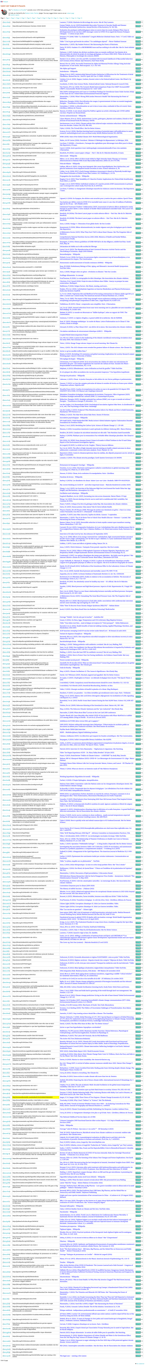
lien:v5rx (6, 1191)
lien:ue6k (6, 948)
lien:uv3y (6, 732)
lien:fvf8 (6, 246)
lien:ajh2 (6, 1093)
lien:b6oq (6, 982)
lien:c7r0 (6, 693)
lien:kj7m (6, 379)
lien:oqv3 (6, 1356)
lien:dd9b (6, 458)
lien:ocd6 (6, 454)
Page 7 (34, 18)
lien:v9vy (6, 945)
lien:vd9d (6, 587)
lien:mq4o (6, 359)
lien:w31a (6, 224)
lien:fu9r (6, 574)
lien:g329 (6, 203)
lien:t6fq (6, 38)
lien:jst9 (6, 327)
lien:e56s (6, 32)
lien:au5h (6, 140)
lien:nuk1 (6, 1341)
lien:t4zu (6, 254)
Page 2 (8, 18)
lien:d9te (6, 209)
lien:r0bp (6, 833)
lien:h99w (6, 1277)
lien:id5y (6, 933)
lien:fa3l (6, 445)
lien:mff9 (6, 1177)
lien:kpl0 (6, 1221)
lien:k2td (6, 1206)
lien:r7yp (6, 1187)
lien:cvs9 (6, 41)
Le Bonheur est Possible (19, 10)
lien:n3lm (6, 167)
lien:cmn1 (6, 567)
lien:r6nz (6, 892)
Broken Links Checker (32, 13)
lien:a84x (6, 75)
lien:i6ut (6, 675)
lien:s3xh (6, 335)
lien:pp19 (6, 461)
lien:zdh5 (6, 1250)
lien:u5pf (6, 214)
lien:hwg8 (6, 1055)
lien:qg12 (6, 620)
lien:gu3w (6, 900)
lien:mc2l (6, 88)
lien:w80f (6, 889)
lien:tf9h (6, 425)
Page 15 (79, 18)
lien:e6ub (6, 493)
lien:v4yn (6, 848)
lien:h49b (6, 1315)
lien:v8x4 (6, 22)
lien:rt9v (6, 465)
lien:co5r (6, 971)
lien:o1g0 (6, 185)
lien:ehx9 (6, 364)
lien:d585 (6, 877)
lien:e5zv (6, 400)
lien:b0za (6, 712)
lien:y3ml (6, 1113)
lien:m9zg (6, 198)
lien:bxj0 (6, 627)
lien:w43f (6, 278)
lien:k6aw (6, 48)
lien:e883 (6, 1310)
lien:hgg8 (6, 562)
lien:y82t (6, 744)
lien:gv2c (6, 160)
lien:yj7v (6, 489)
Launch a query (14, 15)
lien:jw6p (6, 194)
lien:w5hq (6, 1226)
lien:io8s (6, 896)
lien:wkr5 (6, 322)
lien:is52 (6, 686)
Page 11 (56, 18)
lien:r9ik (6, 937)
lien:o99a (6, 376)
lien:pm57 (6, 1064)
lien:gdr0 (6, 1121)
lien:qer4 (6, 263)
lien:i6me (6, 71)
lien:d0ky (6, 1086)
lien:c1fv (6, 395)
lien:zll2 (6, 1073)
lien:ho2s (6, 153)
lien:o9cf (6, 1005)
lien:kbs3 (6, 351)
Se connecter (140, 1363)
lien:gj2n (6, 1036)
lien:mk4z (6, 68)
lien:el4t (6, 978)
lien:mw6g (7, 1158)
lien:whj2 (6, 116)
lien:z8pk (6, 729)
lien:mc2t (6, 609)
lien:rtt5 (6, 1201)
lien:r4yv (6, 449)
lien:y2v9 (6, 415)
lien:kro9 (6, 623)
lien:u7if (6, 683)
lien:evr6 (6, 1262)
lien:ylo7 (6, 764)
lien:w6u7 (6, 903)
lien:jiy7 (6, 390)
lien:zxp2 (6, 1196)
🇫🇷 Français (4, 1)
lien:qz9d (6, 602)
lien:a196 (6, 1254)
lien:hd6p (6, 1319)
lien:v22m (6, 1145)
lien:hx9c (6, 258)
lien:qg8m (6, 1332)
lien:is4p (6, 701)
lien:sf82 (6, 282)
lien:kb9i (6, 991)
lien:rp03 (6, 485)
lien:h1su (6, 810)
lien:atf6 (6, 1125)
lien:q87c (6, 873)
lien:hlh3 (6, 372)
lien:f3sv (6, 368)
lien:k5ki (6, 1009)
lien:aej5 (6, 773)
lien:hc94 (6, 384)
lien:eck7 (6, 132)
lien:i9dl (6, 671)
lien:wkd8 (6, 556)
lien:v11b (6, 1076)
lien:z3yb (6, 308)
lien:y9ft (6, 968)
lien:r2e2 (6, 219)
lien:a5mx (6, 267)
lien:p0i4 (6, 1097)
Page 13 (68, 18)
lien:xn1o (6, 238)
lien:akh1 (6, 469)
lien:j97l (6, 582)
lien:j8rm (6, 1346)
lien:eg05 (6, 1081)
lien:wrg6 (6, 1019)
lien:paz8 (6, 250)
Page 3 (13, 18)
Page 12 (62, 18)
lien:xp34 (6, 927)
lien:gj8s (6, 637)
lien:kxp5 (6, 785)
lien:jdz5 (6, 909)
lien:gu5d (6, 578)
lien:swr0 (6, 861)
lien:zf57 (6, 286)
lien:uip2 (6, 272)
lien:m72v (6, 313)
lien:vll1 (6, 1299)
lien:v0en (6, 299)
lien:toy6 (6, 865)
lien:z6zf (6, 1042)
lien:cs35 (6, 433)
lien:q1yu (6, 886)
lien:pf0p (6, 1352)
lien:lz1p (6, 1209)
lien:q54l (6, 480)
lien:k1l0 (6, 821)
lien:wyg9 (6, 1047)
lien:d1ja (6, 523)
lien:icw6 (6, 534)
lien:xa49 (6, 190)
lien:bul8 (6, 780)
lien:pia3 (6, 987)
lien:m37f (6, 996)
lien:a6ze (6, 805)
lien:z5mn (6, 825)
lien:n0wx (6, 857)
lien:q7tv (6, 617)
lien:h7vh (6, 942)
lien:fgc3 (6, 1154)
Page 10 (50, 18)
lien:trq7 (6, 705)
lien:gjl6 (6, 852)
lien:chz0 (6, 1280)
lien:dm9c (6, 304)
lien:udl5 (6, 507)
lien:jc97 (6, 331)
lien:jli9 (5, 660)
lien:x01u (6, 149)
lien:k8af (6, 1013)
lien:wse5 (6, 1293)
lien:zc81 (6, 496)
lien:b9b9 (6, 1129)
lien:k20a (6, 228)
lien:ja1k (6, 1105)
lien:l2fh (6, 1100)
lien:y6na (6, 648)
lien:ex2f (6, 964)
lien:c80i (6, 652)
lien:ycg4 (6, 137)
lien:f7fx (6, 1324)
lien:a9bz (6, 26)
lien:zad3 (6, 975)
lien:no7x (6, 504)
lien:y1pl (6, 1027)
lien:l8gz (6, 656)
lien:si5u (6, 631)
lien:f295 (6, 923)
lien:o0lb (6, 1284)
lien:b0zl (6, 1163)
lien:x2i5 (6, 634)
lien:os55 (6, 1229)
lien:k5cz (6, 543)
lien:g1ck (6, 641)
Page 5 (24, 18)
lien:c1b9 (6, 752)
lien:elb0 (6, 954)
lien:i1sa (6, 1138)
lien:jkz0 (6, 411)
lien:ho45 (6, 355)
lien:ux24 (6, 721)
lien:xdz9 (6, 749)
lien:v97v (6, 243)
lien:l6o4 (6, 1032)
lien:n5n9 (6, 716)
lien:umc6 (6, 829)
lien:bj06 (6, 1142)
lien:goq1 (6, 163)
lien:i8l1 (6, 951)
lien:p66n (6, 918)
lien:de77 (6, 518)
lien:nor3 (6, 180)
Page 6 (29, 18)
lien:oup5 (6, 882)
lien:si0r (6, 511)
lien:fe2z (6, 295)
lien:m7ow (7, 644)
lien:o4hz (6, 233)
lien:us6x (6, 1149)
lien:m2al (6, 679)
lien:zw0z (6, 795)
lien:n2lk (6, 1245)
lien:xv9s (6, 913)
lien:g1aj (6, 664)
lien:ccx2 (6, 421)
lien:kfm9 (6, 592)
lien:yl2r (6, 769)
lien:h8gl (6, 844)
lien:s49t (6, 668)
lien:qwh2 (6, 156)
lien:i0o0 (6, 80)
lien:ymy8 (6, 739)
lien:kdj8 (6, 551)
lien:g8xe (6, 1241)
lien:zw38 (6, 571)
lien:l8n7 (6, 343)
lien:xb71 (6, 1259)
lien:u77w (6, 347)
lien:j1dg (6, 547)
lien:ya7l (6, 1039)
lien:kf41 (6, 1336)
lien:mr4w (6, 1173)
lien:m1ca (6, 429)
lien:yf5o (6, 60)
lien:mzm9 (7, 759)
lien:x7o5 (6, 606)
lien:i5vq (6, 112)
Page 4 (18, 18)
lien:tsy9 (6, 836)
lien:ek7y (6, 1133)
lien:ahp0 (6, 172)
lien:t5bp (6, 107)
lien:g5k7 (6, 709)
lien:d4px (6, 1051)
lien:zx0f (6, 957)
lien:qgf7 (6, 906)
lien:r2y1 (6, 97)
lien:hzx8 (6, 1329)
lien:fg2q (6, 597)
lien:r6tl (6, 1001)
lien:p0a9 (6, 1349)
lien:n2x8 (6, 736)
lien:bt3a (6, 418)
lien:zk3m (6, 500)
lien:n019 (6, 1307)
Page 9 (45, 18)
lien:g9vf (6, 1238)
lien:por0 (6, 869)
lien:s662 (6, 930)
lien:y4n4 (6, 290)
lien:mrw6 (7, 1117)
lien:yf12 (6, 515)
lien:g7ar (6, 960)
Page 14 (73, 18)
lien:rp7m (6, 1024)
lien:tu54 (6, 1288)
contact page (70, 13)
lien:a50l (6, 816)
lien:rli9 (6, 144)
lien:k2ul (6, 436)
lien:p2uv (6, 725)
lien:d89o (6, 1180)
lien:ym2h (6, 755)
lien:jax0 (6, 613)
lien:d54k (6, 697)
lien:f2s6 (6, 473)
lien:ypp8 (6, 689)
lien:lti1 (5, 44)
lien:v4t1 (6, 776)
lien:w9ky (6, 102)
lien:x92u (6, 275)
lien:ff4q (6, 64)
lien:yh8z (6, 1272)
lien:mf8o (6, 1216)
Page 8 (39, 18)
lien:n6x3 (6, 539)
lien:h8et (6, 1168)
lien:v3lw (6, 124)
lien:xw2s (6, 405)
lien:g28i (6, 1183)
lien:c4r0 (6, 441)
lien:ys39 (6, 1069)
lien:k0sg (6, 54)
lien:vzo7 (6, 1109)
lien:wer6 (6, 800)
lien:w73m (7, 840)
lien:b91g (6, 1089)
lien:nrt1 (6, 1266)
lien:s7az (6, 1059)
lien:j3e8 (6, 93)
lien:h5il (6, 477)
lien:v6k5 (6, 84)
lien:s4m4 (6, 339)
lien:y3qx (6, 128)
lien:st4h (6, 318)
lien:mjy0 (6, 529)
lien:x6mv (6, 176)
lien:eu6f (6, 789)
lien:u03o (6, 120)
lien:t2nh (6, 1212)
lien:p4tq (6, 1233)
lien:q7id (6, 1304)
